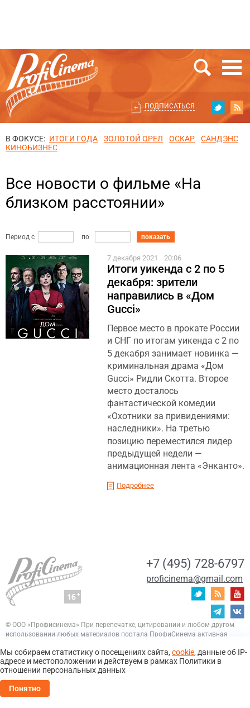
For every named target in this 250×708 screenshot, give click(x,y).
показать (155, 237)
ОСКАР (182, 138)
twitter (218, 107)
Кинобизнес (31, 147)
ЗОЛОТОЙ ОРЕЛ (133, 138)
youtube (237, 593)
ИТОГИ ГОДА (73, 138)
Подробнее (135, 485)
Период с (20, 237)
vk (237, 611)
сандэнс (219, 138)
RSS (237, 107)
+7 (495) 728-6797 (195, 564)
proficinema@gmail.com (194, 578)
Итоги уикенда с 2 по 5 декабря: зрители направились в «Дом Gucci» (165, 289)
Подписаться (170, 106)
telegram (218, 611)
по (85, 237)
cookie (183, 652)
